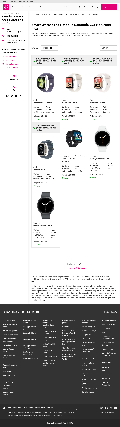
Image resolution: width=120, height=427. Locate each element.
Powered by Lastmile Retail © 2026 (60, 423)
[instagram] (20, 95)
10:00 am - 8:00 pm (14, 30)
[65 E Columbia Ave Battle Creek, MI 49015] (14, 41)
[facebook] (7, 95)
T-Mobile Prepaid (8, 60)
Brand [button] (45, 48)
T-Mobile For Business (10, 64)
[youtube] (16, 95)
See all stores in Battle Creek (74, 268)
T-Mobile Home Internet (10, 56)
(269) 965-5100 (10, 36)
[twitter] (11, 95)
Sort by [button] (108, 48)
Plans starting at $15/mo (11, 68)
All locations (35, 15)
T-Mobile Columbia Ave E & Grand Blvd (58, 15)
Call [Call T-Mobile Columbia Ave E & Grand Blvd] (14, 88)
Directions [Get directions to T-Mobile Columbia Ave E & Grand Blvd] (14, 77)
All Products (79, 15)
